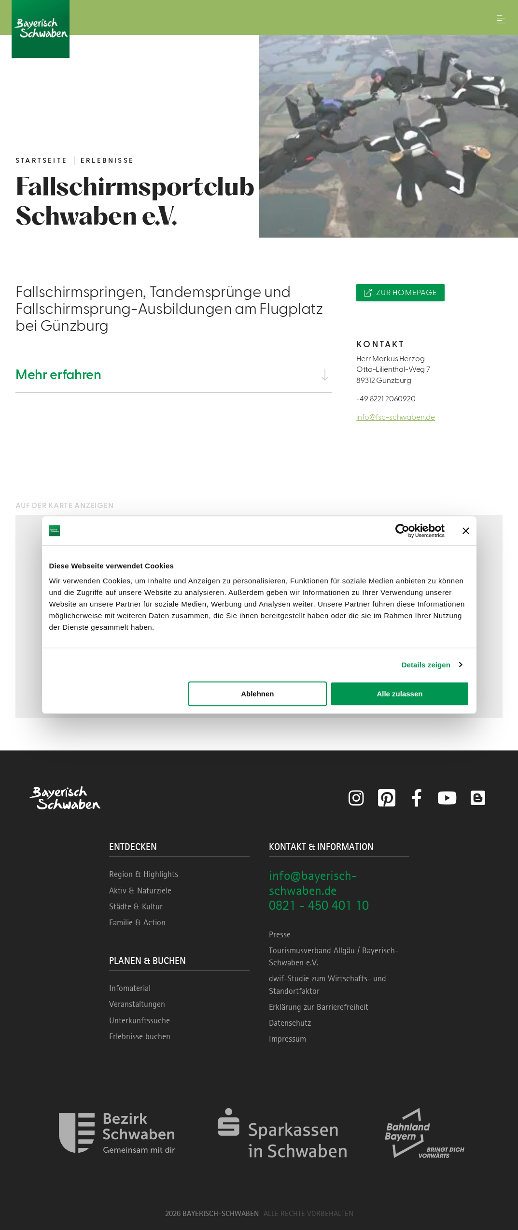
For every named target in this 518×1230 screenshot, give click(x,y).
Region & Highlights (143, 874)
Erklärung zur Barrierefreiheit (318, 1007)
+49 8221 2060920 (385, 399)
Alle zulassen (399, 694)
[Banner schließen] (465, 530)
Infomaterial (130, 988)
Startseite (41, 160)
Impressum (287, 1039)
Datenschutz (290, 1023)
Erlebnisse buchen (139, 1036)
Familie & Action (137, 922)
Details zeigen (426, 665)
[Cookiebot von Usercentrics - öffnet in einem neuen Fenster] (402, 530)
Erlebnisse (107, 160)
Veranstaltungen (137, 1004)
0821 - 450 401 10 (319, 905)
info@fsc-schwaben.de (395, 417)
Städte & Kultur (136, 906)
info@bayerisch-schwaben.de (313, 883)
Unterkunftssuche (139, 1020)
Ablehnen (257, 694)
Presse (280, 934)
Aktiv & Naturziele (140, 890)
